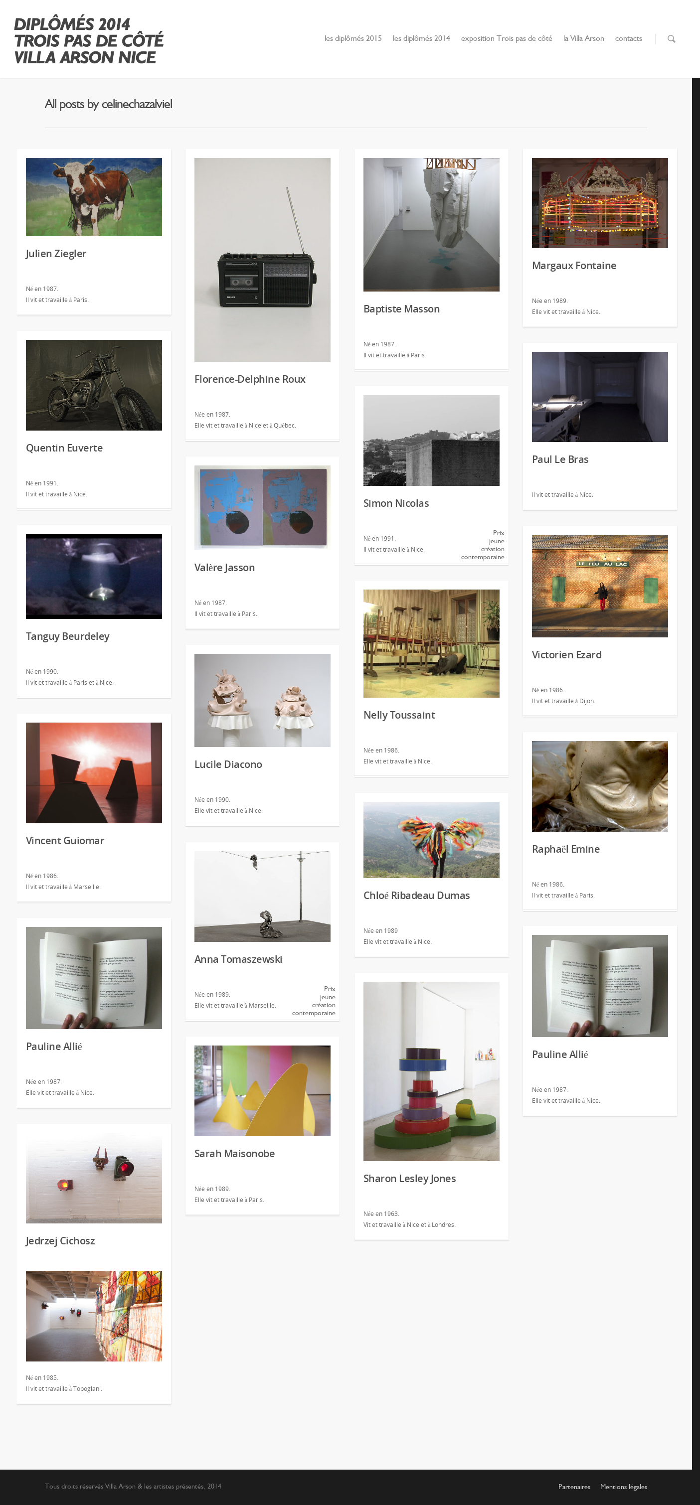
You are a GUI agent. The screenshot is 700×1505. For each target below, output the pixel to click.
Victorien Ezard (567, 654)
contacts (628, 39)
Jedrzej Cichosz (60, 1240)
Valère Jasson (224, 567)
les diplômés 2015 (353, 39)
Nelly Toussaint (399, 715)
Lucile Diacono (228, 764)
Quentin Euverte (64, 447)
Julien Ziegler (56, 253)
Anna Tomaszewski (238, 959)
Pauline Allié (54, 1046)
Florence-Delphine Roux (250, 379)
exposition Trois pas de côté (506, 39)
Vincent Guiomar (65, 840)
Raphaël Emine (566, 849)
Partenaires (574, 1487)
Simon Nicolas (396, 503)
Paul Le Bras (560, 459)
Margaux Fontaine (574, 265)
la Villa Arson (583, 39)
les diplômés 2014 (421, 39)
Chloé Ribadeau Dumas (416, 895)
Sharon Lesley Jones (409, 1178)
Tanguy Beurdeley (68, 636)
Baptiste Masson (401, 308)
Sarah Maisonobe (234, 1153)
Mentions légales (623, 1487)
